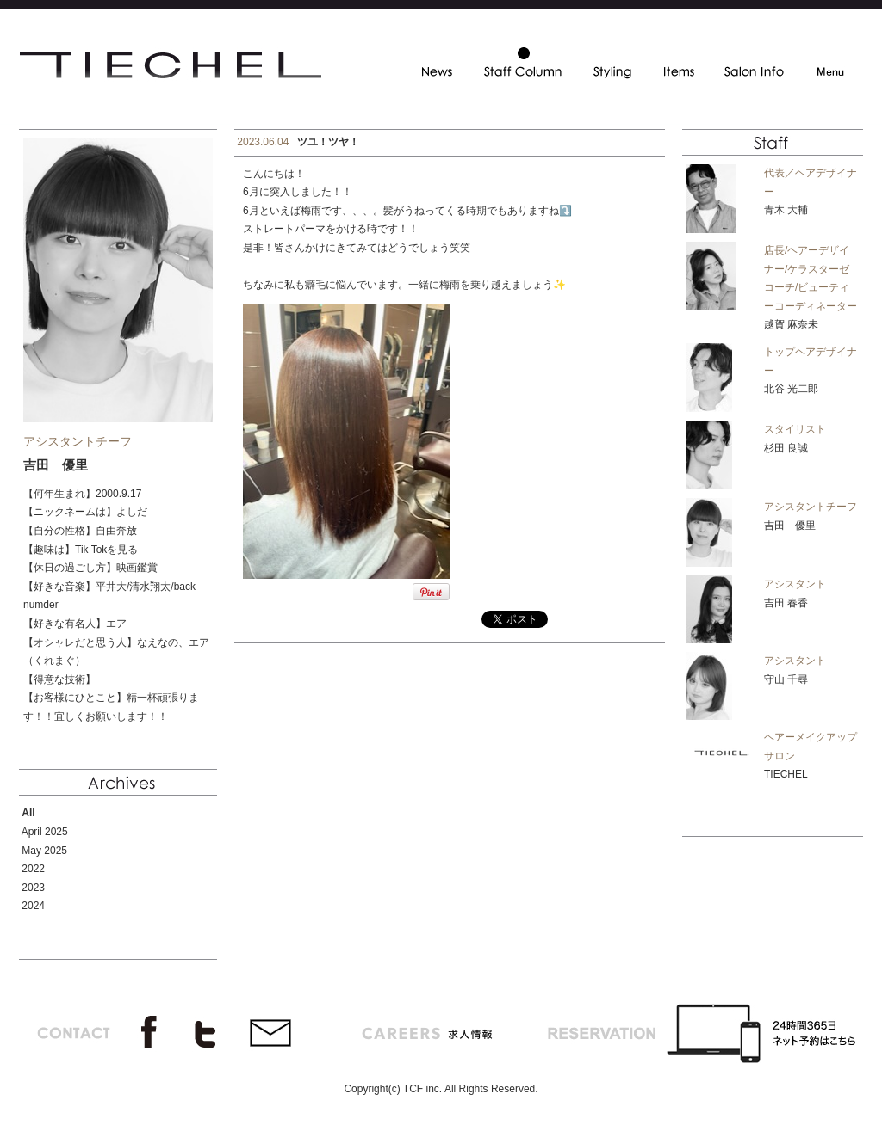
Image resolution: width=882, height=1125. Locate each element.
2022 (33, 869)
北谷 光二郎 (791, 389)
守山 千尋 (786, 679)
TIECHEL (786, 774)
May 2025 (44, 851)
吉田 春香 (786, 603)
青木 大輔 (786, 210)
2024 (33, 906)
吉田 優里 (790, 525)
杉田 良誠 (786, 448)
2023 (33, 888)
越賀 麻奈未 (791, 324)
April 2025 (45, 832)
